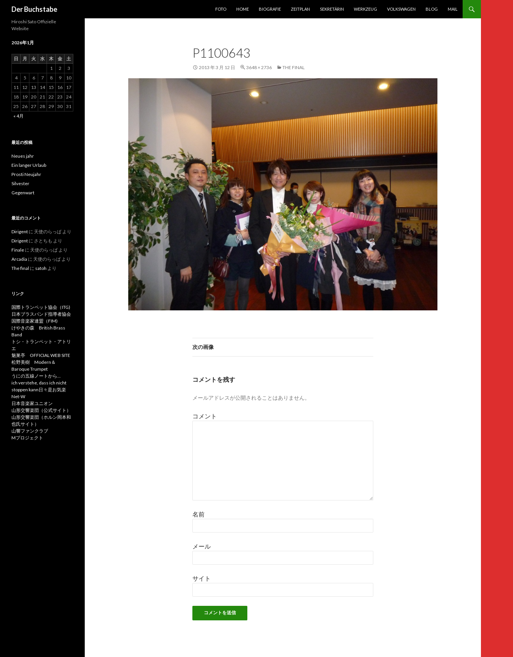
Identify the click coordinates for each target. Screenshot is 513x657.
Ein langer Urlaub (28, 165)
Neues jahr (22, 156)
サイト (201, 578)
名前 (198, 514)
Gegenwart (22, 192)
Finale (17, 250)
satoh (41, 268)
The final (293, 67)
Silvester (20, 183)
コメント (204, 416)
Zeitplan (300, 8)
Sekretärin (332, 8)
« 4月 (18, 116)
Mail (453, 8)
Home (242, 8)
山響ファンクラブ (29, 431)
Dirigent (19, 231)
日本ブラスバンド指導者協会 (41, 314)
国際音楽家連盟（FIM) (34, 321)
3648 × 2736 (259, 67)
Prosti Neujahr (26, 174)
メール (201, 546)
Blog (432, 8)
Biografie (270, 8)
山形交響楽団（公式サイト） (41, 410)
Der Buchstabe (34, 9)
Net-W (18, 396)
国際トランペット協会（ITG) (40, 307)
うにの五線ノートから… (36, 376)
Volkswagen (401, 8)
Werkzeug (365, 8)
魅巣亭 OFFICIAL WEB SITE (40, 355)
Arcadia (19, 259)
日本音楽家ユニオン (32, 403)
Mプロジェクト (27, 438)
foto (220, 8)
